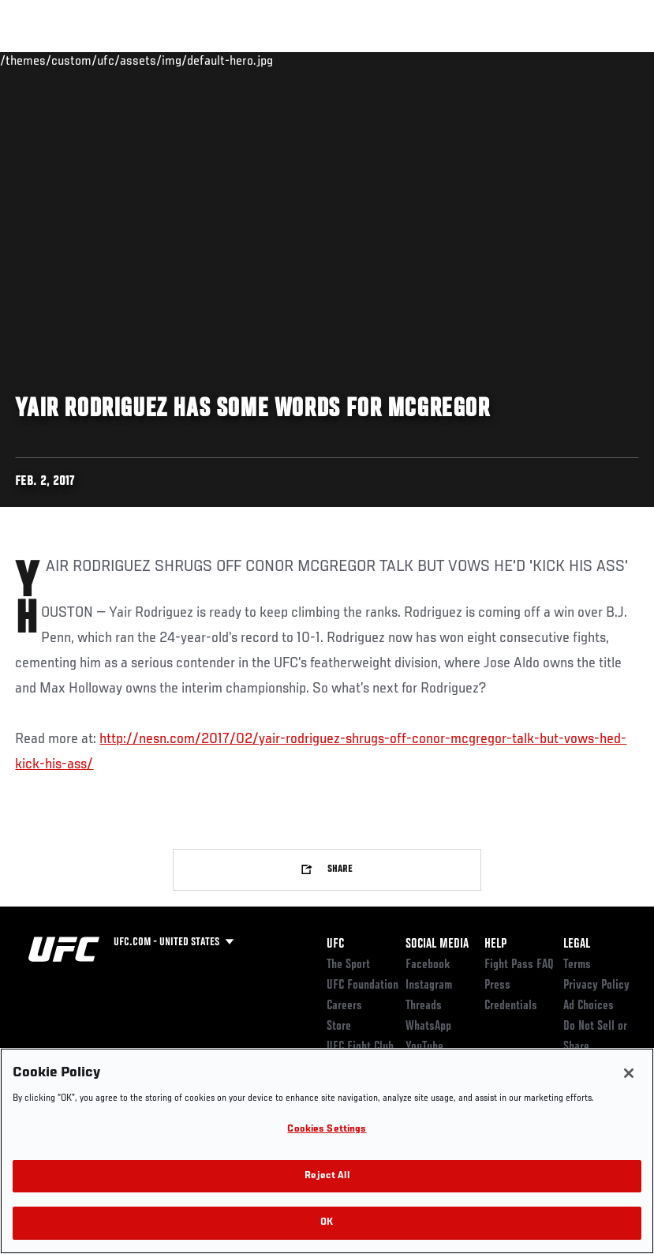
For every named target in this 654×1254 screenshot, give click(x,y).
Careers (344, 1006)
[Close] (628, 1073)
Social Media (437, 944)
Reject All (327, 1176)
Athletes (180, 60)
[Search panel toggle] (603, 60)
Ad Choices (588, 1006)
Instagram (428, 985)
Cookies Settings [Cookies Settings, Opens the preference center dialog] (326, 1129)
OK (326, 1223)
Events (43, 60)
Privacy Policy (596, 985)
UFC (335, 944)
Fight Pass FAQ (519, 965)
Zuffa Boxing (489, 60)
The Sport (348, 965)
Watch (413, 60)
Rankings (110, 60)
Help (495, 944)
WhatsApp (428, 1026)
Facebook (427, 965)
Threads (423, 1006)
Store (339, 1026)
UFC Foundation (362, 985)
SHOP (559, 60)
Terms (577, 965)
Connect (349, 60)
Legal (576, 944)
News (241, 60)
